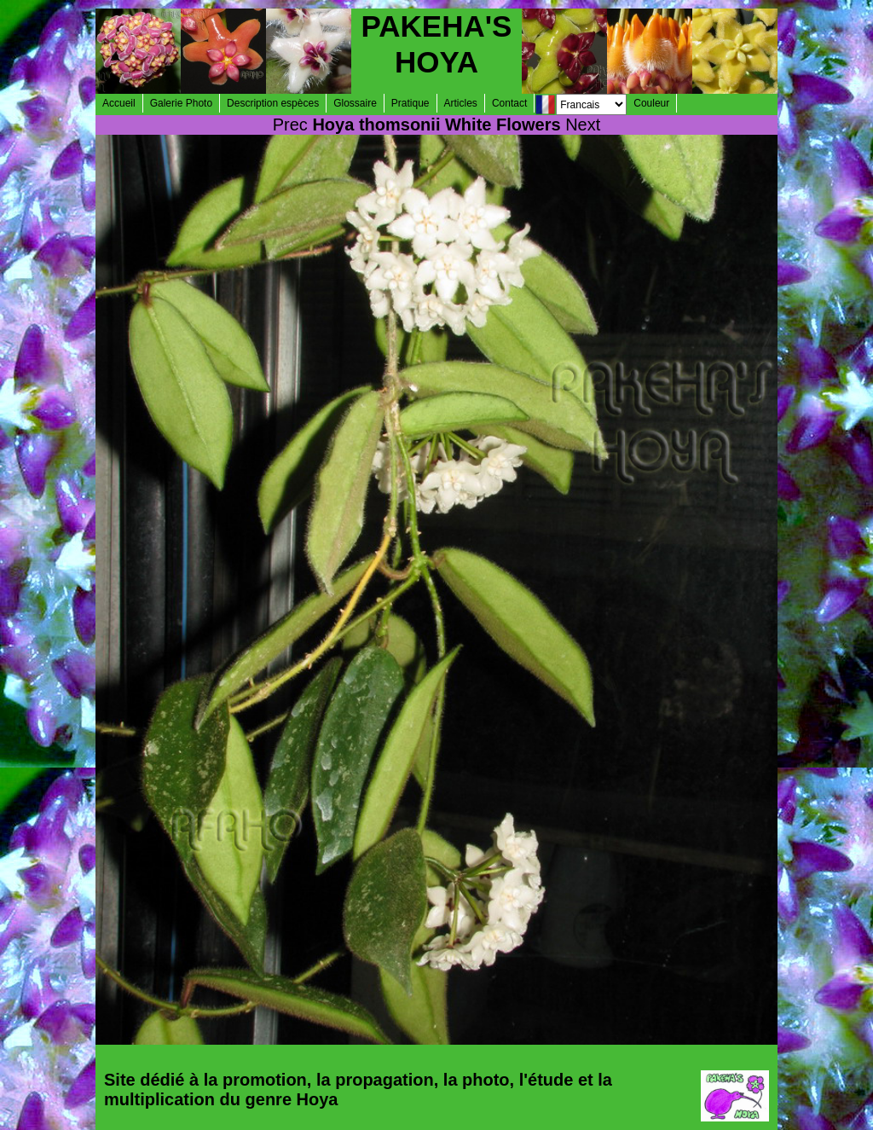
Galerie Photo (181, 103)
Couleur (651, 103)
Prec (290, 124)
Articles (460, 103)
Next (582, 124)
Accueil (119, 103)
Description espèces (273, 103)
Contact (509, 103)
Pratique (410, 103)
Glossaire (355, 103)
